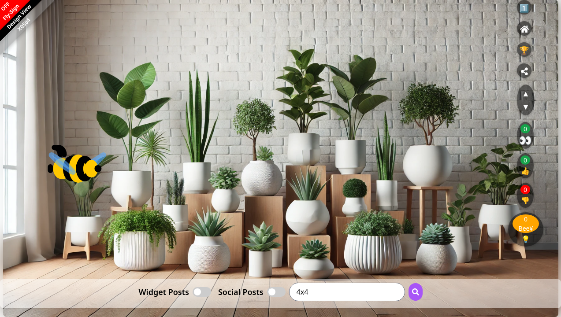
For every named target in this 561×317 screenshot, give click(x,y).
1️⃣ (524, 8)
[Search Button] (416, 292)
